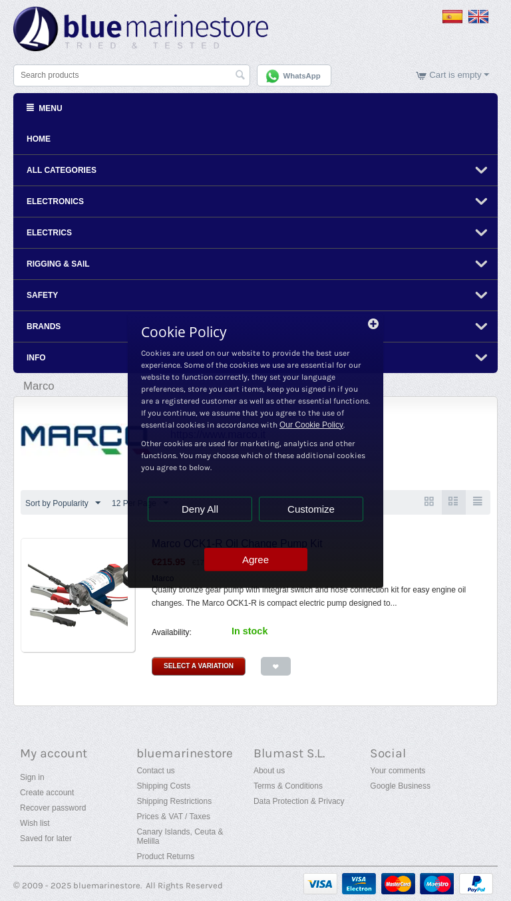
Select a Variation (199, 666)
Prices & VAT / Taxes (173, 816)
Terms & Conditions (288, 786)
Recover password (53, 808)
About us (269, 770)
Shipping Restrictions (174, 801)
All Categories (61, 170)
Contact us (155, 770)
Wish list (35, 823)
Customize (311, 509)
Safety (42, 295)
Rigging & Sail (58, 264)
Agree (255, 559)
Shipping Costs (163, 786)
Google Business (400, 786)
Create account (47, 792)
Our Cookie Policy (311, 425)
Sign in (32, 777)
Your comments (397, 770)
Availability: (172, 632)
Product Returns (165, 856)
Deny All (200, 509)
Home (39, 139)
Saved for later (46, 838)
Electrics (49, 232)
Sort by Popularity (62, 503)
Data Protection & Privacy (299, 801)
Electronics (55, 201)
